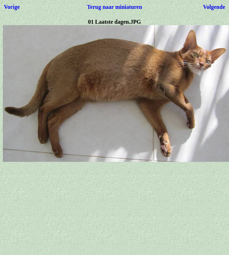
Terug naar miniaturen (114, 7)
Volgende (214, 7)
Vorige (12, 7)
